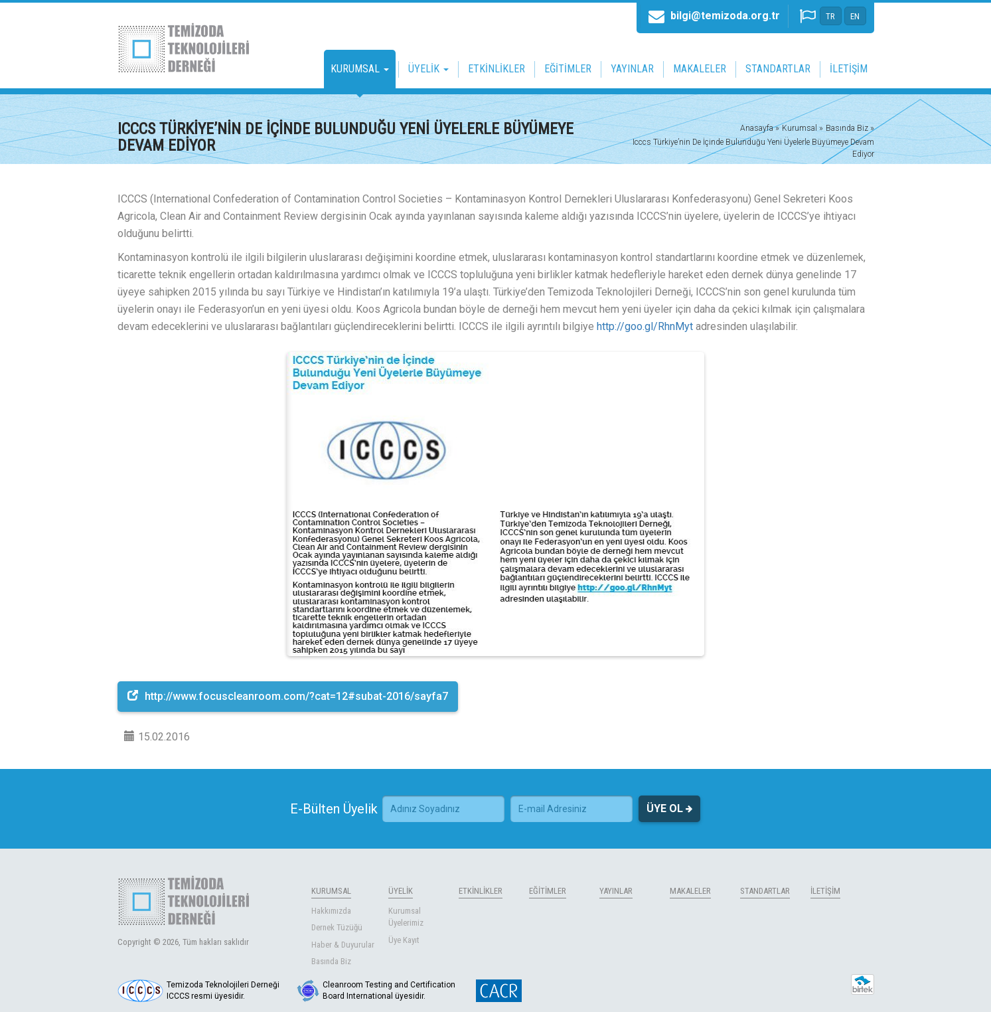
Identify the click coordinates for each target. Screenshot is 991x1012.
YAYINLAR (632, 68)
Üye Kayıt (403, 940)
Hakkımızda (331, 911)
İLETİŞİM (849, 68)
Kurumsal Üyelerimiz (405, 917)
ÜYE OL (669, 809)
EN (855, 16)
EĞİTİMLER (567, 68)
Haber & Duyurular (342, 945)
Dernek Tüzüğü (336, 927)
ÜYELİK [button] (428, 68)
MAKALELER (699, 68)
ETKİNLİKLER (496, 68)
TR (830, 16)
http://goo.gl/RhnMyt (645, 326)
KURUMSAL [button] (360, 68)
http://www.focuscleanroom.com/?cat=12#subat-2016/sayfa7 (287, 696)
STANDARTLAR (777, 68)
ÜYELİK (400, 891)
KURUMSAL (331, 891)
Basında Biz (331, 961)
